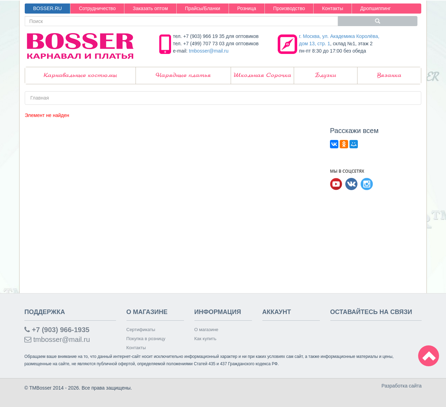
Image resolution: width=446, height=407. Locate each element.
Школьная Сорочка (262, 75)
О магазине (206, 329)
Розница (246, 8)
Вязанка (389, 75)
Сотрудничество (97, 8)
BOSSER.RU (47, 8)
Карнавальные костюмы (80, 75)
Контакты (332, 8)
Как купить (205, 338)
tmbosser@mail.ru (209, 51)
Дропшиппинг (375, 8)
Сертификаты (140, 329)
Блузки (325, 75)
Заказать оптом (150, 8)
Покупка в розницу (146, 338)
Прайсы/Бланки (202, 8)
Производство (289, 8)
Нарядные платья (183, 75)
